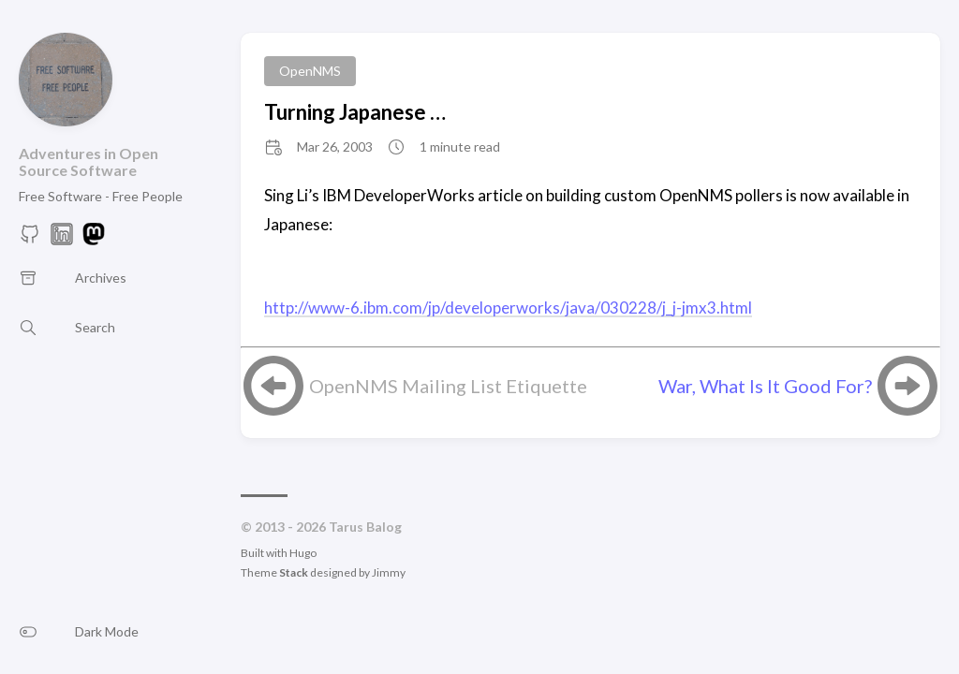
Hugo (303, 553)
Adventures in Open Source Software (88, 161)
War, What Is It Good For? (765, 385)
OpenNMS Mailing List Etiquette (448, 385)
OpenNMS (310, 71)
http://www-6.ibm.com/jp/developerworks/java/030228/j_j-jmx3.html (508, 307)
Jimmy (389, 572)
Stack (293, 572)
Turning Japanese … (355, 112)
